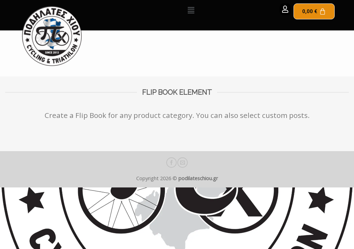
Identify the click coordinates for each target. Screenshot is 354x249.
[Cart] (314, 11)
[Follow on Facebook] (171, 162)
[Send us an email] (182, 162)
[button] (191, 10)
